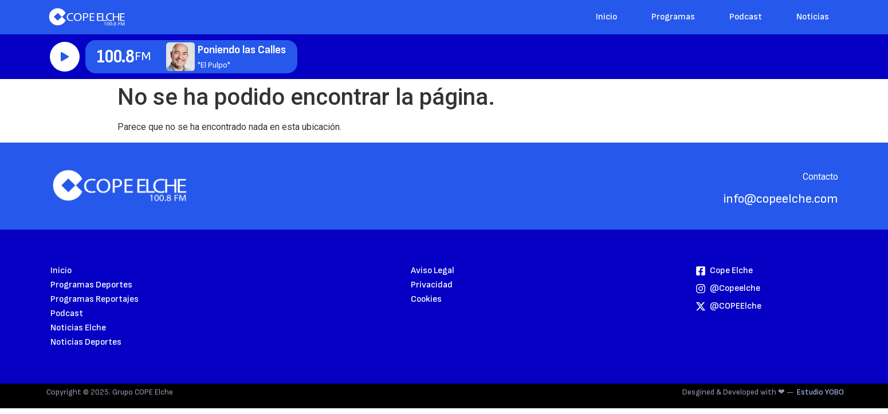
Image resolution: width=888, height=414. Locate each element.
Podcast (745, 16)
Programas (673, 16)
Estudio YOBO (820, 392)
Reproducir (65, 57)
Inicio (606, 16)
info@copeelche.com (781, 199)
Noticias (812, 16)
